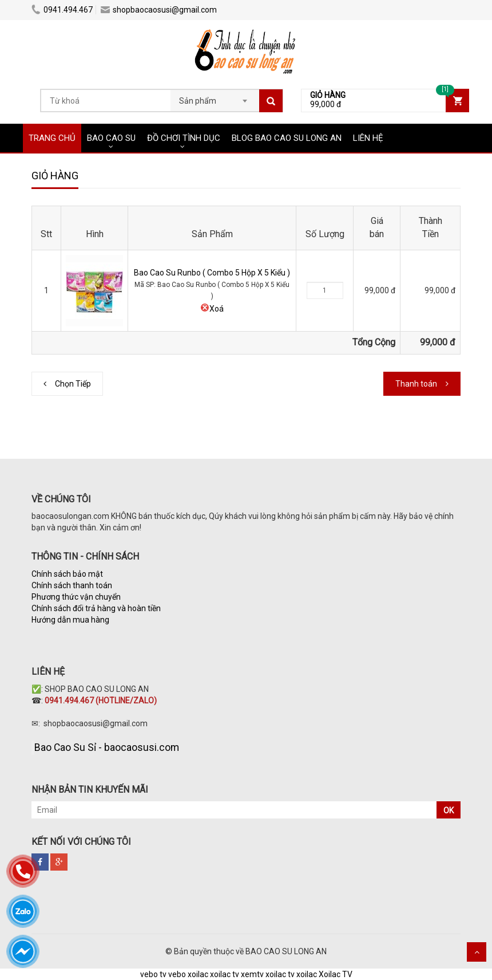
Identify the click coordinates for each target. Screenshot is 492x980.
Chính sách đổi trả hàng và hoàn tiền (96, 608)
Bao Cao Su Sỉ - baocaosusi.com (106, 747)
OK (448, 810)
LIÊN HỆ (368, 138)
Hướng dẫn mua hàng (71, 619)
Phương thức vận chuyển (76, 596)
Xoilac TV (335, 974)
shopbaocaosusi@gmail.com (159, 9)
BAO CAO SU (111, 138)
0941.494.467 (62, 9)
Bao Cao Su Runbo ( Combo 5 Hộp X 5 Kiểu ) (212, 272)
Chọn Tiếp (73, 383)
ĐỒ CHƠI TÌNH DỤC (183, 138)
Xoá (212, 308)
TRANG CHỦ (52, 138)
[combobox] (214, 97)
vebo (177, 974)
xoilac (198, 974)
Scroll (476, 952)
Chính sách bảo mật (67, 573)
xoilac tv (224, 974)
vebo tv (153, 974)
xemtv (252, 974)
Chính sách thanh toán (71, 585)
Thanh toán (416, 383)
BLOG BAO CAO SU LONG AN (287, 138)
